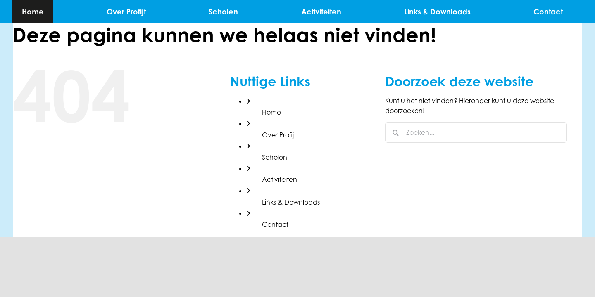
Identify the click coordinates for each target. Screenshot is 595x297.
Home (271, 112)
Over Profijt (279, 135)
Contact (275, 224)
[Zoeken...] (476, 132)
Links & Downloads (291, 202)
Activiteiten (279, 179)
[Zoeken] (395, 132)
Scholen (274, 157)
